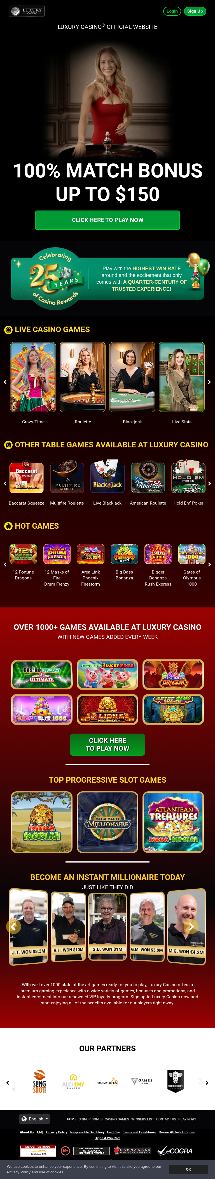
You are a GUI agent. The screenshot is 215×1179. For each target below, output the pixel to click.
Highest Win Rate (107, 1138)
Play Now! (187, 1119)
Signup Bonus (90, 1119)
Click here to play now (107, 220)
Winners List (142, 1119)
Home (71, 1119)
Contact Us (166, 1119)
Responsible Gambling (87, 1132)
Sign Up (195, 11)
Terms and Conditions (139, 1132)
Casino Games (117, 1119)
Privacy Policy (56, 1132)
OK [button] (188, 1169)
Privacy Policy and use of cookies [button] (35, 1172)
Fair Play (113, 1132)
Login (172, 11)
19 (64, 1150)
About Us (27, 1132)
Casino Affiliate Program (177, 1132)
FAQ (40, 1132)
